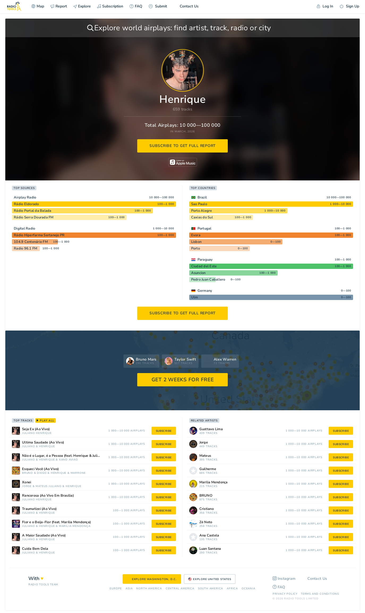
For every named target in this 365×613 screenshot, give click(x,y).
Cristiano (206, 509)
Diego (41, 473)
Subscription (110, 6)
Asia (129, 588)
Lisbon (196, 241)
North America (149, 588)
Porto (195, 248)
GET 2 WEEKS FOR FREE (183, 379)
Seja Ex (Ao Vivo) (36, 429)
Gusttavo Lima (211, 429)
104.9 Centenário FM (31, 241)
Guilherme (207, 469)
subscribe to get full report (182, 145)
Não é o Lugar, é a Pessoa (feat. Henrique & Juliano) (63, 455)
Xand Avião (68, 459)
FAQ (136, 6)
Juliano (28, 433)
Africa (232, 588)
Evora (195, 235)
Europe (116, 588)
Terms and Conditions (320, 594)
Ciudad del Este (204, 266)
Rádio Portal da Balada (32, 210)
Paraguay (205, 259)
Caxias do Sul (202, 217)
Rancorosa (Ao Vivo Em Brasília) (48, 495)
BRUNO (27, 473)
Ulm (194, 297)
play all (45, 420)
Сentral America (180, 588)
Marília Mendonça (75, 526)
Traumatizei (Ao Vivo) (39, 509)
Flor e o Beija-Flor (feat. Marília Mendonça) (56, 522)
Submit (158, 6)
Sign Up (349, 6)
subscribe (164, 431)
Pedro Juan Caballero (208, 279)
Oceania (248, 588)
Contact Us (186, 6)
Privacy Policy (285, 594)
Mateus (42, 486)
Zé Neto (205, 522)
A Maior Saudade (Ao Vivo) (44, 535)
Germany (204, 290)
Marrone (78, 473)
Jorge (27, 486)
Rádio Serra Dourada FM (34, 217)
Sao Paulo (199, 204)
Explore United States (209, 579)
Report (58, 6)
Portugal (204, 228)
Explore (82, 6)
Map (37, 6)
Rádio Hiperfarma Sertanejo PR (39, 235)
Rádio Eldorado (26, 204)
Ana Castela (209, 535)
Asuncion (198, 272)
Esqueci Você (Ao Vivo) (40, 469)
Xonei (26, 482)
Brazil (202, 197)
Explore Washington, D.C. (152, 579)
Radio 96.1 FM (25, 248)
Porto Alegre (201, 210)
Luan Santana (210, 548)
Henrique (43, 433)
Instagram (284, 578)
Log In (325, 6)
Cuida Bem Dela (35, 548)
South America (210, 588)
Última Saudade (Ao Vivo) (43, 442)
